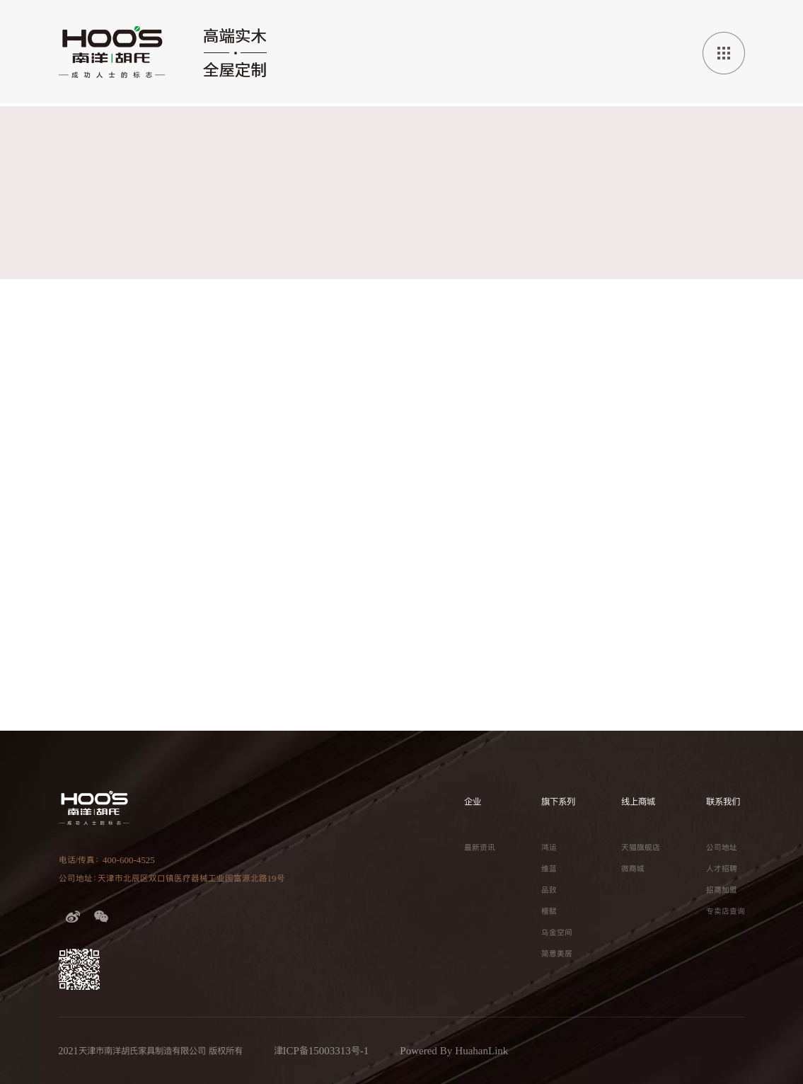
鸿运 (549, 847)
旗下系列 (558, 801)
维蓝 (549, 869)
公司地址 (721, 847)
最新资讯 (479, 847)
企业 (472, 801)
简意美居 (556, 953)
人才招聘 (721, 869)
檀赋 (549, 911)
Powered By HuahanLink (454, 1050)
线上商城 (638, 801)
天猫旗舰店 (640, 847)
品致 (549, 890)
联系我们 (723, 801)
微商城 (633, 869)
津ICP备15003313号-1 (321, 1050)
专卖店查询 (725, 911)
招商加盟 (721, 890)
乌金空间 (556, 932)
